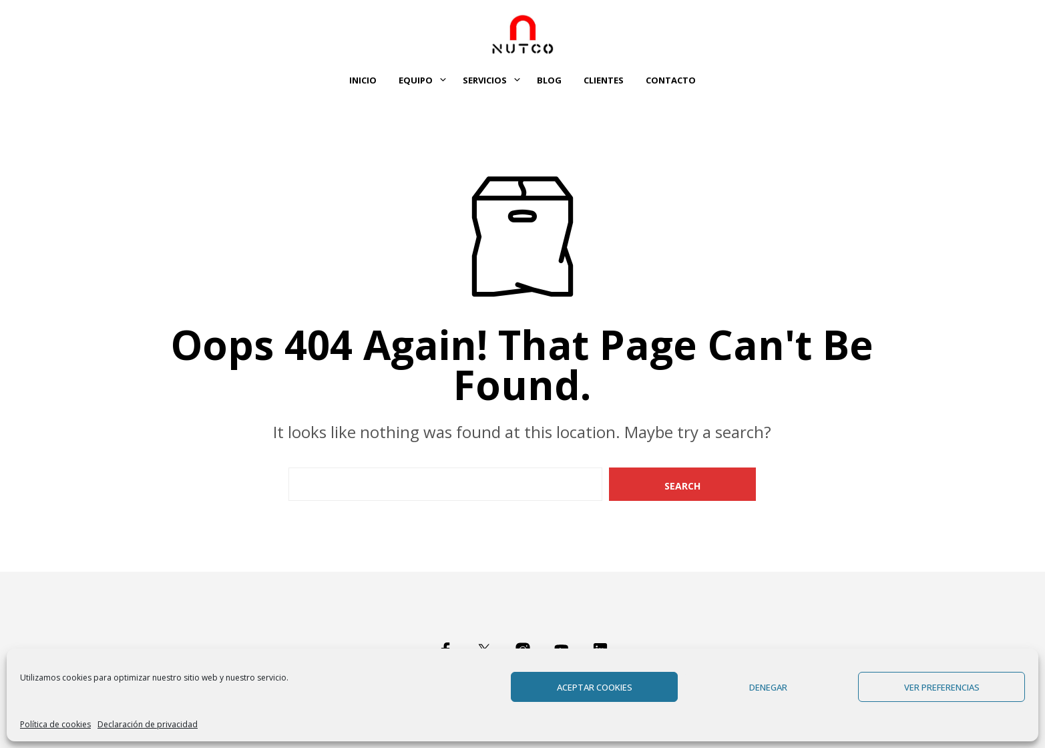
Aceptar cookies (594, 687)
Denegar (768, 687)
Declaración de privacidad (147, 724)
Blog (549, 80)
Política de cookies (55, 724)
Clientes (604, 80)
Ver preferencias (942, 687)
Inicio (363, 80)
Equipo (416, 80)
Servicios (485, 80)
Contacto (671, 80)
